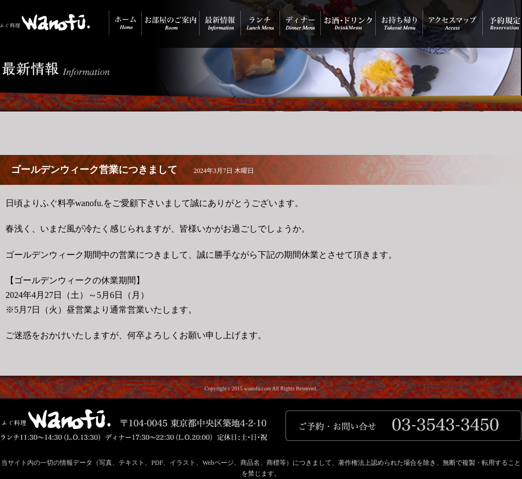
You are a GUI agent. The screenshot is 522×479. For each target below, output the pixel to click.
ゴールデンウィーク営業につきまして (94, 169)
